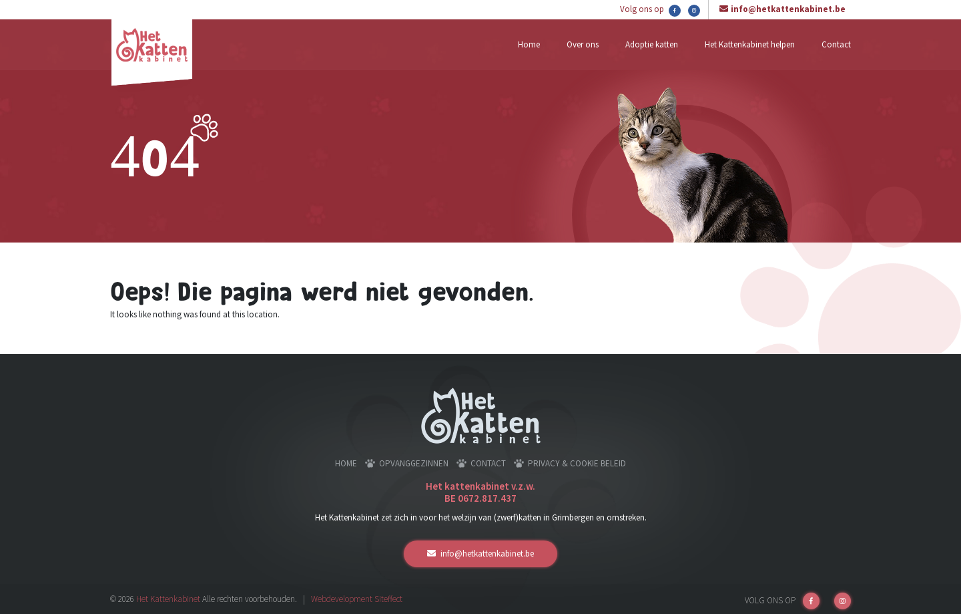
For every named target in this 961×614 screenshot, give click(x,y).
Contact (836, 44)
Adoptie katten (651, 44)
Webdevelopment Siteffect (356, 599)
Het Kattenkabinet (168, 599)
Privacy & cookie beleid (577, 463)
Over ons (583, 44)
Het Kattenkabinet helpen (750, 44)
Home (529, 44)
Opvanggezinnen (413, 463)
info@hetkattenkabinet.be (788, 9)
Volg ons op (650, 10)
